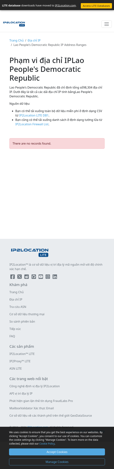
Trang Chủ (16, 40)
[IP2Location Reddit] (26, 277)
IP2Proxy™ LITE (19, 361)
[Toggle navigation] (106, 24)
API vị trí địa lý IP (20, 393)
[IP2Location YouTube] (41, 277)
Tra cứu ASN (17, 307)
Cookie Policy (47, 443)
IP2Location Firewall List (32, 124)
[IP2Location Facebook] (12, 277)
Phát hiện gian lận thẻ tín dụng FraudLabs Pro (41, 401)
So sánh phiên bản (22, 321)
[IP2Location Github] (34, 277)
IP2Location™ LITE (22, 354)
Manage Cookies (57, 462)
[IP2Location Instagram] (48, 277)
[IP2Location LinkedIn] (55, 277)
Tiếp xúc (15, 329)
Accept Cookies (56, 452)
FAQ (12, 336)
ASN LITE (15, 368)
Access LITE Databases (96, 6)
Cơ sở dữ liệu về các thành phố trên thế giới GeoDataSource (50, 416)
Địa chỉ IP (34, 40)
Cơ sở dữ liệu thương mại (26, 314)
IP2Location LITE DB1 (33, 115)
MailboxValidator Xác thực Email (31, 408)
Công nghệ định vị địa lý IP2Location (34, 386)
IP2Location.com (65, 5)
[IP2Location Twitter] (19, 277)
